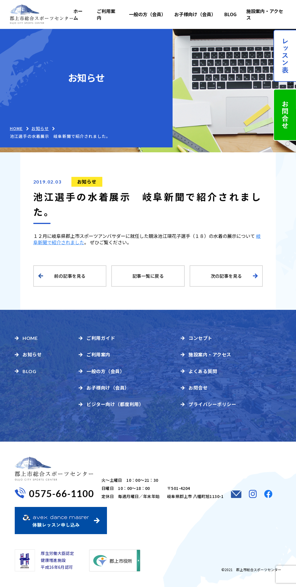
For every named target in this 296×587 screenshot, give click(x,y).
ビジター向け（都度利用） (115, 404)
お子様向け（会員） (194, 14)
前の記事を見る (69, 276)
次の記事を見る (226, 276)
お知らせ (87, 181)
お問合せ (198, 387)
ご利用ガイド (100, 337)
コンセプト (200, 337)
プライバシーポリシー (212, 404)
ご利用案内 (106, 14)
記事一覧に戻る (148, 276)
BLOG (230, 14)
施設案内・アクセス (264, 14)
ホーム (78, 14)
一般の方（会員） (146, 14)
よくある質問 (202, 371)
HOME (16, 128)
